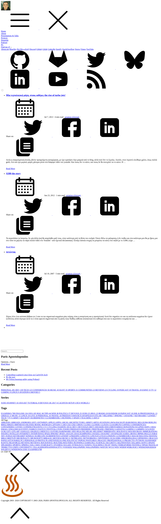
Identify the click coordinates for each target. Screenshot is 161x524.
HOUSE (77, 416)
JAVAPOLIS (88, 416)
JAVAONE (129, 416)
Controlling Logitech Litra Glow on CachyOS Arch (27, 375)
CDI (73, 425)
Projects (4, 38)
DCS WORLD (83, 403)
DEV (19, 390)
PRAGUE (102, 440)
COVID (19, 427)
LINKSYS (85, 436)
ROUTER (58, 443)
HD (74, 431)
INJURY (5, 434)
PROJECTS (130, 440)
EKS (153, 427)
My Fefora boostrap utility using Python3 (22, 379)
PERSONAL (8, 390)
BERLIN (152, 422)
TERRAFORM (125, 445)
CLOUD (105, 425)
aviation (68, 117)
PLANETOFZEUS (54, 440)
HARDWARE (65, 431)
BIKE (4, 425)
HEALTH (81, 431)
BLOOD (30, 425)
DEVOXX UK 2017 (49, 403)
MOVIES (35, 392)
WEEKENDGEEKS (147, 447)
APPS (59, 422)
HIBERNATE (110, 431)
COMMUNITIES (86, 390)
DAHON (62, 427)
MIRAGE (48, 438)
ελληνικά (76, 117)
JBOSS (133, 434)
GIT (9, 431)
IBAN (139, 431)
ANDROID (26, 422)
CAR (64, 425)
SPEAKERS (7, 445)
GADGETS (120, 429)
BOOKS (103, 413)
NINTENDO (104, 438)
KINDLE (30, 436)
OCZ (112, 438)
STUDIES (58, 445)
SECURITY (111, 443)
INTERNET (25, 434)
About (3, 33)
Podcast (4, 42)
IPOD (62, 434)
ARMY (17, 418)
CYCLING (113, 390)
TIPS (47, 413)
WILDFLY (6, 449)
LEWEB (152, 416)
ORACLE (153, 438)
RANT (63, 390)
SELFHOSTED (124, 443)
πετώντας (11, 252)
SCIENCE (101, 443)
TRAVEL (136, 390)
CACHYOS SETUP (67, 403)
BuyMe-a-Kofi (23, 49)
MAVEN (153, 436)
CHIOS (80, 425)
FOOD (66, 429)
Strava (77, 49)
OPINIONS (143, 438)
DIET (92, 427)
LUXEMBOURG (54, 418)
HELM (89, 431)
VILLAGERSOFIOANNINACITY (48, 447)
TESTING (137, 445)
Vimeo (83, 49)
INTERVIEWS (38, 434)
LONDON (111, 436)
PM (65, 440)
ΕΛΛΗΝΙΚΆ (8, 413)
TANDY (88, 445)
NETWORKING (90, 438)
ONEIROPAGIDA (129, 438)
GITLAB (98, 416)
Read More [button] (5, 364)
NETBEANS (77, 438)
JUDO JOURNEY (10, 403)
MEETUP (12, 438)
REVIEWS (101, 390)
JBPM (140, 434)
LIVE (34, 416)
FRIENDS (110, 429)
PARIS (17, 440)
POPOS (82, 440)
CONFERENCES (41, 390)
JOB (136, 413)
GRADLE (35, 431)
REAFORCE (15, 443)
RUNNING (67, 418)
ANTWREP (42, 422)
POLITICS (65, 413)
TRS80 (4, 447)
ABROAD (16, 422)
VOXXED (68, 447)
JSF (3, 436)
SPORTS (73, 390)
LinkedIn (51, 49)
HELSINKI (109, 416)
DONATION (129, 427)
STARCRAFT (47, 445)
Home (3, 31)
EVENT (25, 429)
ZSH (25, 449)
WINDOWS (17, 449)
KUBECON (40, 436)
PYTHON (140, 440)
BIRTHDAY (20, 425)
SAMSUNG (90, 443)
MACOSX (144, 436)
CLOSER (96, 425)
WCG (112, 447)
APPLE (52, 422)
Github (39, 49)
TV (153, 390)
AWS (96, 418)
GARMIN (140, 429)
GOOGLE (25, 431)
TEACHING (87, 418)
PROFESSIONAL (148, 413)
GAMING (6, 392)
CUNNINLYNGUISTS (33, 427)
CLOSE (88, 425)
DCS (69, 427)
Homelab (4, 40)
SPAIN (77, 418)
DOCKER (100, 427)
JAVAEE (96, 434)
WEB (55, 413)
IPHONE (119, 416)
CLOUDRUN (115, 425)
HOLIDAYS (122, 431)
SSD (38, 445)
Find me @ (6, 47)
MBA (4, 438)
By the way (10, 377)
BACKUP (26, 418)
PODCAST (125, 390)
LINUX (15, 392)
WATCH (104, 447)
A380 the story (13, 173)
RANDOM (114, 413)
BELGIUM (143, 422)
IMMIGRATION (150, 431)
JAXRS (126, 434)
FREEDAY (67, 416)
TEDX (114, 445)
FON (60, 429)
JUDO (86, 413)
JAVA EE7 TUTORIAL (29, 403)
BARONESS (132, 422)
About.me (5, 49)
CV (45, 427)
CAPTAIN (56, 425)
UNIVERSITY (26, 447)
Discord (32, 49)
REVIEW (25, 443)
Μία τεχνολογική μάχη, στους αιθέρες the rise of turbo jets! (35, 95)
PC (2, 45)
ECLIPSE (140, 427)
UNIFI (15, 447)
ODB (118, 438)
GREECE (6, 416)
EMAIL (5, 429)
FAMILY (33, 429)
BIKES (10, 425)
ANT (34, 422)
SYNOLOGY (78, 445)
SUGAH (67, 445)
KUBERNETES (38, 418)
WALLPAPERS (93, 447)
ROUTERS (68, 443)
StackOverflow (68, 49)
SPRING (25, 445)
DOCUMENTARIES (114, 427)
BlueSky (13, 49)
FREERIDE (86, 429)
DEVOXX (76, 413)
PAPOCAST (126, 413)
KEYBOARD (141, 416)
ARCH (65, 422)
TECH (28, 390)
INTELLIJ (15, 434)
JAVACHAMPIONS (83, 434)
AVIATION (25, 392)
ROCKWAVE (47, 443)
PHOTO (42, 440)
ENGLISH (22, 413)
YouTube (90, 49)
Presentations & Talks (10, 36)
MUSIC (54, 390)
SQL (32, 445)
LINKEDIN (74, 436)
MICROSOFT (36, 438)
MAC (40, 413)
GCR (4, 431)
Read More (10, 169)
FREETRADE (98, 429)
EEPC (148, 427)
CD (69, 425)
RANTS (5, 443)
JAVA (32, 413)
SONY (144, 443)
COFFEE (126, 425)
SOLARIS (136, 443)
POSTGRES (92, 440)
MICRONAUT (23, 438)
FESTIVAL (52, 429)
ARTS (96, 422)
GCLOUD (150, 429)
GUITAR (54, 431)
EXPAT (146, 390)
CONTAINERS (8, 427)
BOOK (38, 425)
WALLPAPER (79, 447)
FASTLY (42, 429)
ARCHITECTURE (77, 422)
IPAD (48, 434)
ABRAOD (6, 422)
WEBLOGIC (133, 447)
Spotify (59, 49)
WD (117, 447)
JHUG (94, 413)
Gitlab (44, 49)
